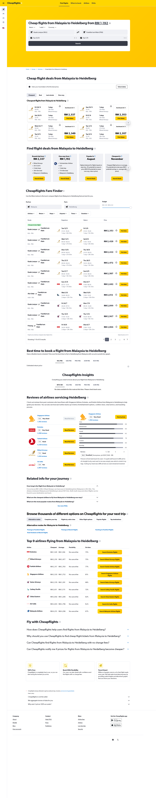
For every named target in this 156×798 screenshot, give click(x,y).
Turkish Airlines (46, 438)
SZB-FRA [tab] (72, 361)
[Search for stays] (3, 14)
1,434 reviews (45, 456)
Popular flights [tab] (105, 519)
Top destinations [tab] (119, 519)
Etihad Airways (46, 450)
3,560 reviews (46, 433)
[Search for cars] (3, 18)
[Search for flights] (3, 9)
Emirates (44, 427)
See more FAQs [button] (66, 506)
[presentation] (113, 23)
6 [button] (127, 339)
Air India (44, 461)
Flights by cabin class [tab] (72, 519)
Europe (37, 69)
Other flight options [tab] (89, 519)
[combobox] (36, 27)
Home (31, 69)
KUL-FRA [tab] (63, 361)
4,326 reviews (46, 444)
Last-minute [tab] (53, 95)
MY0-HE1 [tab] (63, 385)
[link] (42, 179)
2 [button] (114, 339)
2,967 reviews (46, 468)
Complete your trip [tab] (54, 519)
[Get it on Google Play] (123, 722)
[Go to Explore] (3, 22)
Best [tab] (44, 95)
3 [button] (118, 339)
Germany (43, 69)
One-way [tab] (65, 95)
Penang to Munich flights (73, 530)
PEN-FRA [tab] (81, 361)
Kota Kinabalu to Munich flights (41, 532)
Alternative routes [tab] (38, 519)
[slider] (134, 207)
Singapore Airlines (47, 415)
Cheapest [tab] (35, 95)
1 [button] (110, 339)
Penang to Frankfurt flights (39, 530)
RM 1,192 (105, 23)
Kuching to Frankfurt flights (108, 530)
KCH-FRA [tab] (100, 361)
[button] (3, 3)
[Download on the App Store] (123, 727)
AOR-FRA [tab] (90, 361)
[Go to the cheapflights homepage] (14, 3)
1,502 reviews (45, 421)
